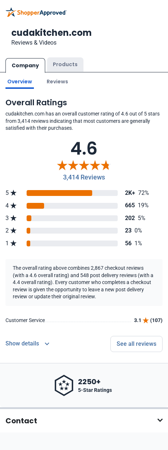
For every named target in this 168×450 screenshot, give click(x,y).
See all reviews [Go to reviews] (136, 343)
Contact (21, 421)
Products (65, 64)
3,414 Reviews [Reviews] (84, 177)
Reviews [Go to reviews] (57, 81)
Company (25, 65)
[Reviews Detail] (27, 344)
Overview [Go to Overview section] (19, 81)
